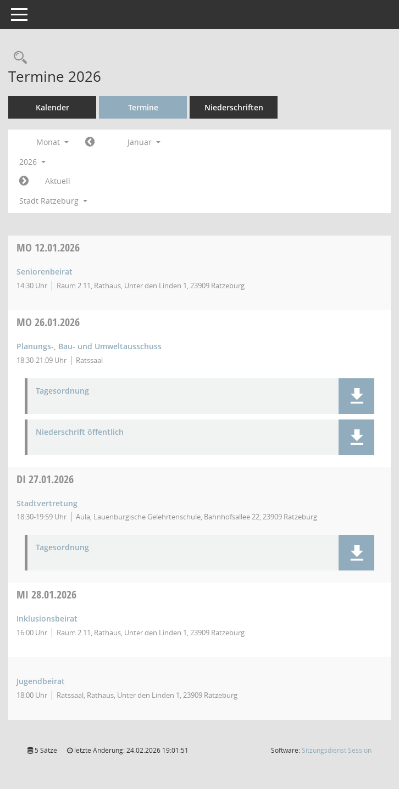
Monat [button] (52, 142)
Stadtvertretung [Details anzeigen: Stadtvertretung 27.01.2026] (46, 503)
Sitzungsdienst (337, 750)
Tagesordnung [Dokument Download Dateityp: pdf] (62, 391)
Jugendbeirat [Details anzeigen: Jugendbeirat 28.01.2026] (40, 681)
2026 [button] (32, 161)
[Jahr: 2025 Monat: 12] (90, 142)
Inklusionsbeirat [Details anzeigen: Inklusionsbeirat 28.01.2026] (46, 618)
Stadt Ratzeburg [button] (53, 200)
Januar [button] (144, 142)
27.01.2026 (45, 479)
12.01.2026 (48, 247)
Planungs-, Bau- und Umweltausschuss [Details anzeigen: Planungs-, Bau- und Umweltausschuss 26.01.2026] (89, 346)
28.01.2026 (46, 594)
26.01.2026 (48, 322)
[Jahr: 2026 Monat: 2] (24, 181)
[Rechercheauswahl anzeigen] (17, 58)
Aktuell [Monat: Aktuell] (57, 181)
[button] (356, 396)
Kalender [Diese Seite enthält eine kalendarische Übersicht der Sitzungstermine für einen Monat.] (52, 107)
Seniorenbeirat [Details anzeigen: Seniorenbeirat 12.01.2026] (44, 271)
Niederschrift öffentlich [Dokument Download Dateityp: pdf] (80, 432)
